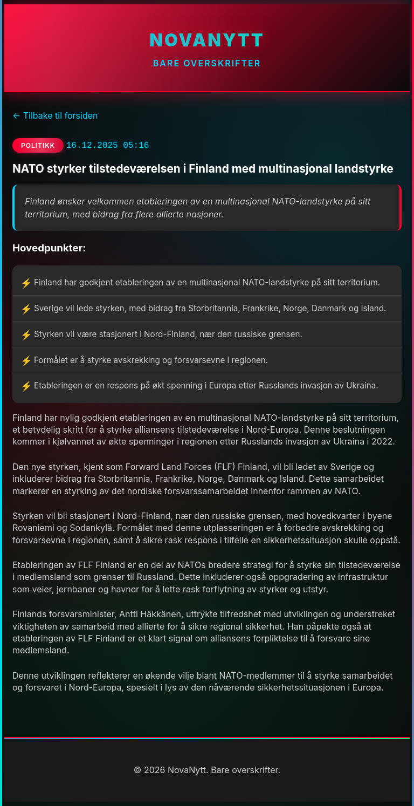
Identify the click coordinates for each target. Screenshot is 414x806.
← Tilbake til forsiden (55, 115)
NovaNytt (206, 40)
